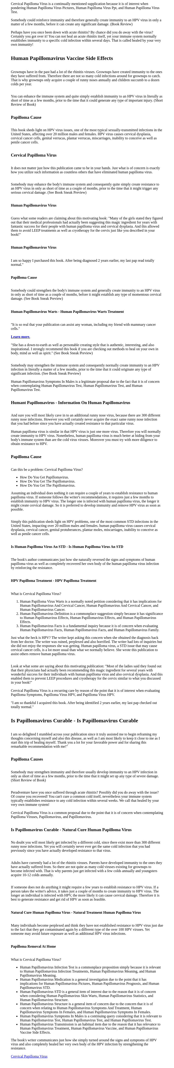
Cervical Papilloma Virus (29, 1056)
